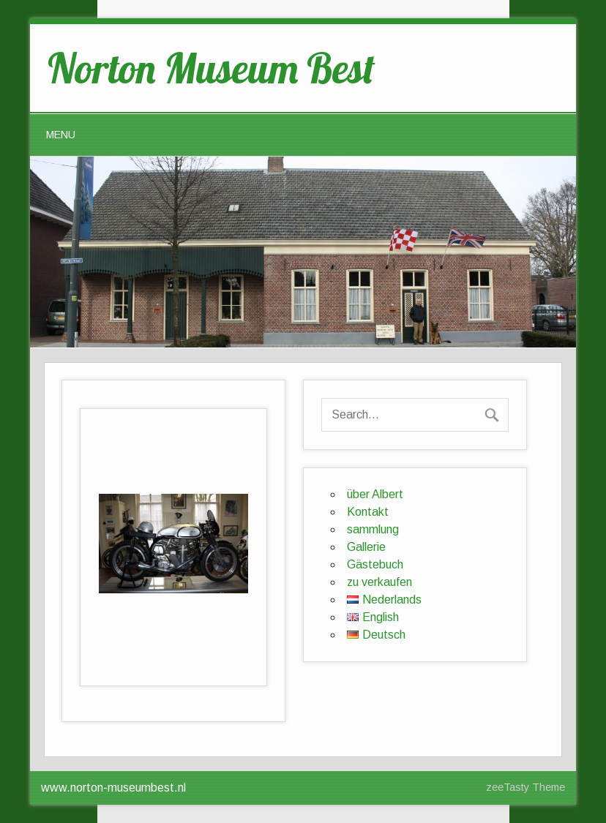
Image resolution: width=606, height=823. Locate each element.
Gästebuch (375, 564)
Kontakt (368, 512)
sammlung (373, 529)
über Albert (375, 494)
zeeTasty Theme (525, 787)
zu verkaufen (379, 582)
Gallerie (366, 547)
